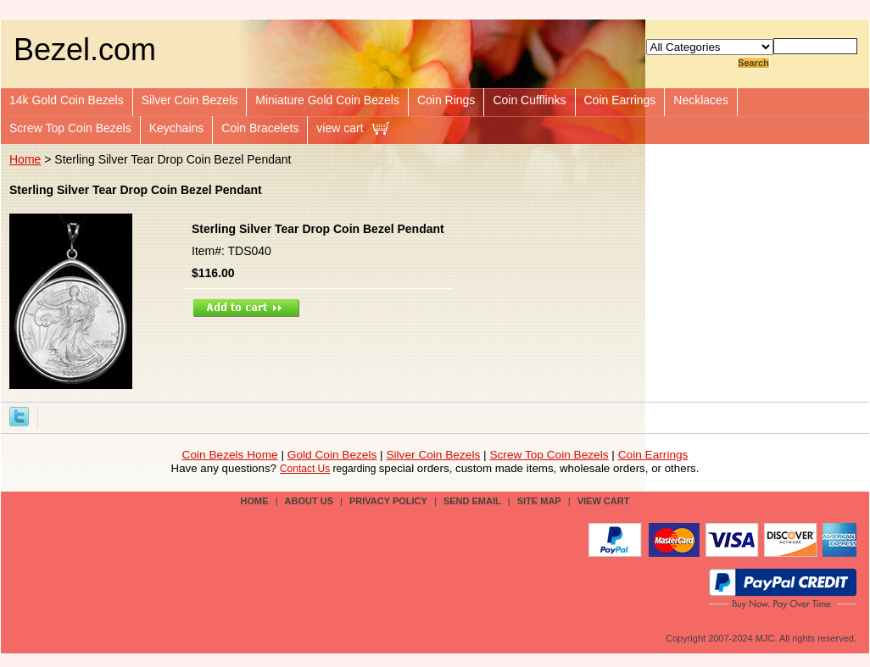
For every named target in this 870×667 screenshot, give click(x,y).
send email (472, 501)
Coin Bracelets (259, 128)
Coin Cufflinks (529, 100)
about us (309, 501)
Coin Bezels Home (230, 454)
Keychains (176, 128)
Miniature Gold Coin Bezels (327, 100)
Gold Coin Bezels (332, 454)
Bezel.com (85, 49)
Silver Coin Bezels (190, 100)
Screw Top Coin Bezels (70, 128)
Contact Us (305, 469)
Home (25, 159)
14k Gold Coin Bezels (66, 100)
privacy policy (388, 501)
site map (539, 501)
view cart (339, 128)
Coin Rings (446, 100)
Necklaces (700, 100)
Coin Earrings (620, 100)
